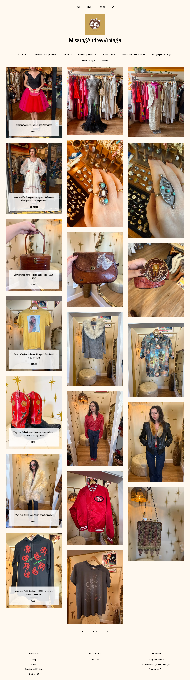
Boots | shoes (109, 54)
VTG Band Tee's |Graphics (44, 54)
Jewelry (104, 60)
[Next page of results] (107, 631)
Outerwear (67, 54)
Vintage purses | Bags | (162, 54)
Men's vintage (88, 60)
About (89, 7)
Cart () (102, 7)
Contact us (34, 673)
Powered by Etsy (156, 669)
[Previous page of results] (83, 631)
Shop (78, 7)
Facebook (95, 659)
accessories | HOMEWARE (133, 54)
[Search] (113, 7)
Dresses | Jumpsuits (87, 54)
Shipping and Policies (34, 669)
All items (22, 54)
